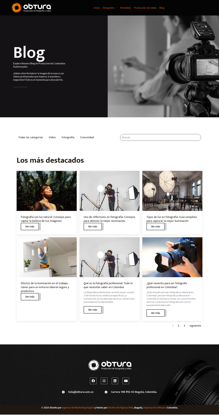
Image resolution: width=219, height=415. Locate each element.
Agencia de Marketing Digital (78, 408)
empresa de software (154, 408)
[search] (160, 137)
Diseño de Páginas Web (120, 408)
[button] (110, 7)
